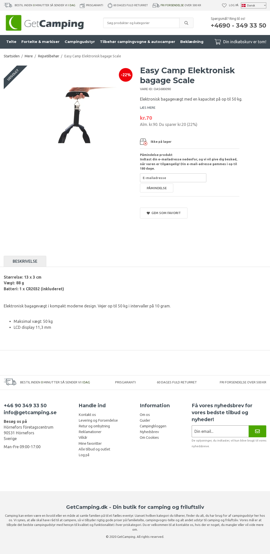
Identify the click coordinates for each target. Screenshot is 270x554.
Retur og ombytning (94, 426)
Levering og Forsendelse (98, 420)
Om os (145, 415)
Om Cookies (149, 438)
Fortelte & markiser (40, 41)
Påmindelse (157, 188)
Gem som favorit (164, 213)
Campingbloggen (153, 426)
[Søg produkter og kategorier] (141, 23)
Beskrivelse (25, 261)
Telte (11, 41)
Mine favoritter (90, 443)
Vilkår (83, 438)
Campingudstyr (80, 41)
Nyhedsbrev (149, 432)
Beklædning (191, 41)
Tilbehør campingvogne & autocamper (137, 41)
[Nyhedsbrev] (257, 431)
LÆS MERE (147, 107)
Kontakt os (87, 415)
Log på (233, 5)
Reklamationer (90, 432)
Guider (145, 420)
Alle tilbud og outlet (94, 449)
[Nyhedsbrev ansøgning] (220, 431)
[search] (186, 23)
